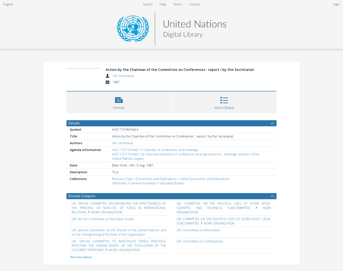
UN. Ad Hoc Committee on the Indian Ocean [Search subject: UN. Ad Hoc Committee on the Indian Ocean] (103, 219)
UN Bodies (119, 183)
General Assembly (143, 183)
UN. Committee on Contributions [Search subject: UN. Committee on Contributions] (200, 241)
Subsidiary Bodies (171, 183)
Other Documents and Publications (205, 179)
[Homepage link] (171, 27)
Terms (177, 4)
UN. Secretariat (123, 76)
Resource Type (122, 179)
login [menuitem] (336, 4)
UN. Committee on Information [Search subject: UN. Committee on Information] (198, 230)
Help (163, 4)
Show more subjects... (81, 257)
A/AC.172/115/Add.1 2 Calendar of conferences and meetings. (155, 150)
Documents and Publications (156, 179)
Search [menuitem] (148, 4)
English (8, 4)
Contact (194, 4)
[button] (118, 101)
